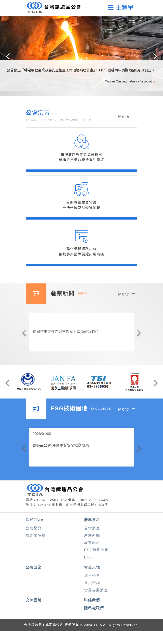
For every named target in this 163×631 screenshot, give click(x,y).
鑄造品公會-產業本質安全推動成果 (61, 445)
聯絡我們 (92, 600)
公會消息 (92, 528)
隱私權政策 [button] (94, 608)
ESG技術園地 (96, 550)
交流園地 (34, 600)
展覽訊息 (92, 543)
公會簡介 (34, 528)
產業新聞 (92, 535)
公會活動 (34, 567)
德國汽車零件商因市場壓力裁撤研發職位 (66, 332)
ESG (88, 557)
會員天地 (92, 567)
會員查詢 (92, 583)
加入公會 (92, 576)
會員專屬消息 (96, 590)
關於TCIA (35, 520)
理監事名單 (36, 535)
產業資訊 (92, 520)
